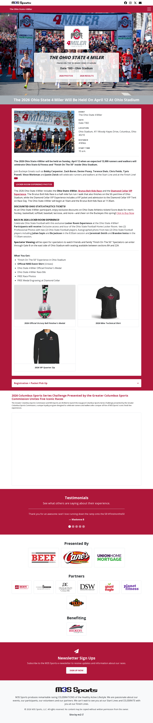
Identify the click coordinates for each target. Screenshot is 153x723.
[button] (2, 516)
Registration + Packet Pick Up (30, 383)
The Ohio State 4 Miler (21, 9)
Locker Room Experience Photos (34, 184)
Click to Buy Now (125, 213)
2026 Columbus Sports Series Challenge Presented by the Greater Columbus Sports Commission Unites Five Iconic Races (70, 397)
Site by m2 (76, 714)
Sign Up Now (76, 670)
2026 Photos (66, 75)
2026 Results (87, 75)
